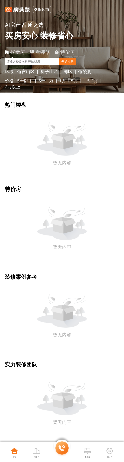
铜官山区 (26, 76)
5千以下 (25, 86)
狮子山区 (49, 76)
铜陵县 (84, 76)
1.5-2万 (91, 86)
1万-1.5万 (68, 86)
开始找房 (100, 64)
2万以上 (12, 92)
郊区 (68, 76)
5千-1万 (45, 86)
